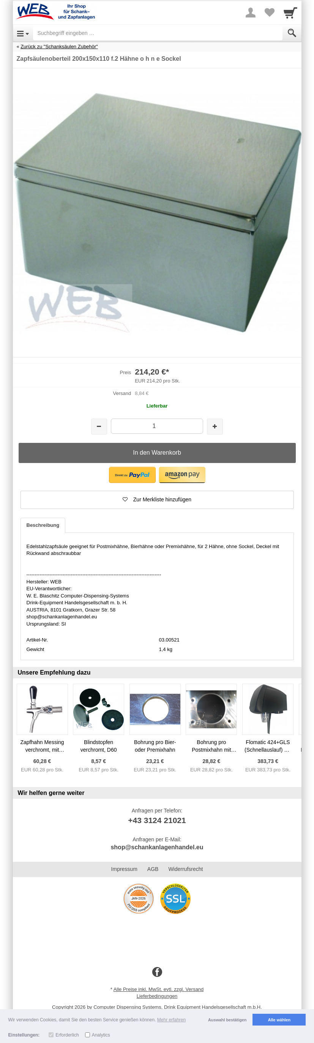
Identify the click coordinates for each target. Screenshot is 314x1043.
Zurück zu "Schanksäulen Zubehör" (59, 46)
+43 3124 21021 (157, 820)
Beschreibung (43, 525)
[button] (132, 475)
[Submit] (292, 33)
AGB (153, 869)
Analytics (101, 1035)
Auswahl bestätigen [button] (227, 1020)
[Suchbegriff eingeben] (157, 33)
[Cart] (290, 13)
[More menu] (250, 13)
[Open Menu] (23, 33)
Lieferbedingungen (157, 996)
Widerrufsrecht (185, 869)
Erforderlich (67, 1035)
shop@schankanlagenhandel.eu (156, 847)
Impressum (124, 869)
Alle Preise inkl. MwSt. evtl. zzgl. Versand (159, 989)
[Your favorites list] (269, 13)
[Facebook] (157, 972)
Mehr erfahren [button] (171, 1019)
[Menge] (157, 426)
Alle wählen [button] (279, 1020)
